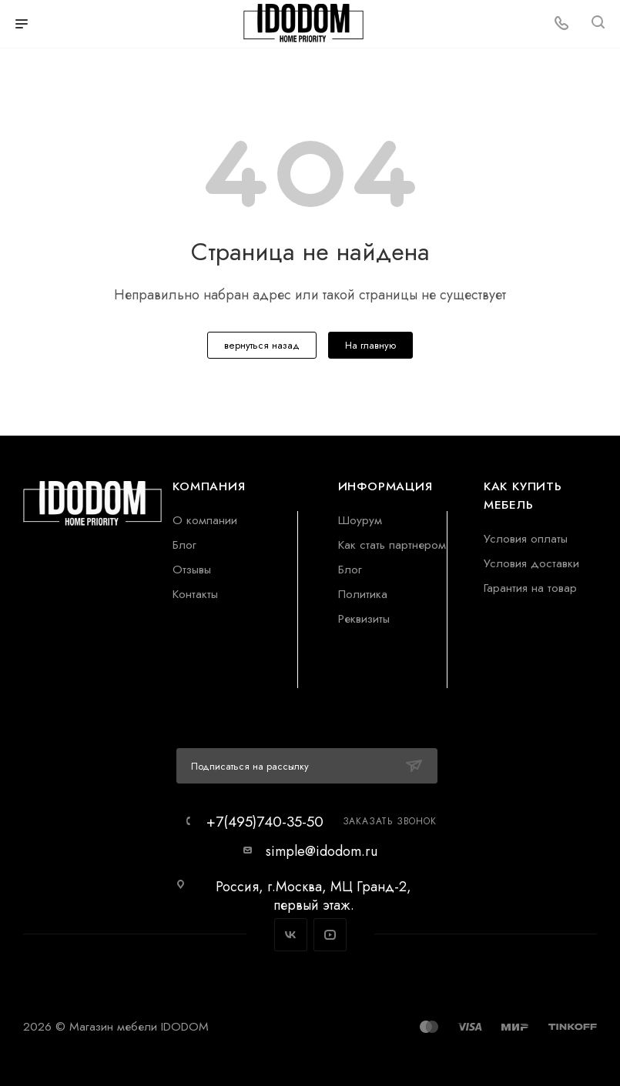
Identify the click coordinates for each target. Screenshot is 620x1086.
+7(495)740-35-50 (264, 821)
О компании (205, 520)
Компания (209, 486)
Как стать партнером (392, 544)
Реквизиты (364, 618)
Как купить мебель (523, 495)
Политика (362, 594)
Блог (184, 544)
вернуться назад (262, 345)
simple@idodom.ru (321, 851)
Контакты (195, 594)
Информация (385, 486)
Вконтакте (290, 934)
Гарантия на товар (530, 587)
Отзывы (192, 569)
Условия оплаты (526, 538)
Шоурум (360, 520)
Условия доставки (531, 563)
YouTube (330, 934)
